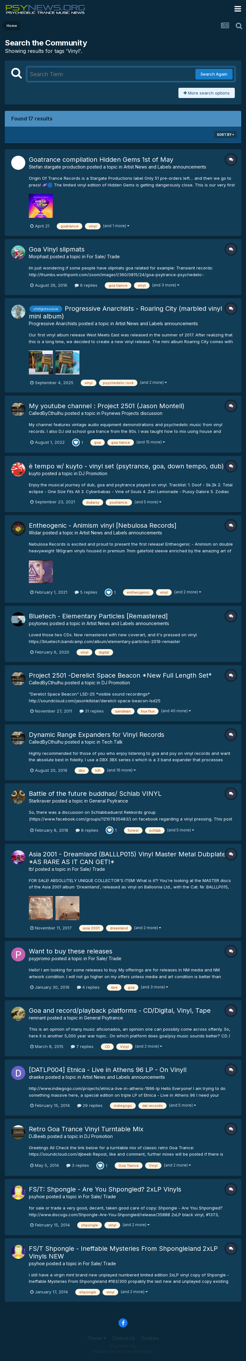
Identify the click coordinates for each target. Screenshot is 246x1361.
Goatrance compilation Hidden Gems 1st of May (101, 159)
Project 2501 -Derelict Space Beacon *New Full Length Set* (120, 675)
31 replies (91, 710)
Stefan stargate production (57, 166)
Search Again (214, 74)
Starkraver (40, 801)
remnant (37, 1017)
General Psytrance (108, 801)
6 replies (86, 285)
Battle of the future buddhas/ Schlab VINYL (95, 793)
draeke (36, 1077)
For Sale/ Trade (103, 256)
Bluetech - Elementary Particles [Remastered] (98, 616)
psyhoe (37, 1196)
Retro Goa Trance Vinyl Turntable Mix (86, 1129)
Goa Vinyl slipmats (57, 249)
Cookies (150, 1338)
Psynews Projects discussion (132, 413)
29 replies (89, 1105)
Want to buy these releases (70, 951)
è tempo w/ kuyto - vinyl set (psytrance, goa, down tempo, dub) (126, 466)
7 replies (82, 1046)
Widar (35, 532)
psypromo (39, 958)
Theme (96, 1338)
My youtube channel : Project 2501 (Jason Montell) (106, 406)
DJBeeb (37, 1136)
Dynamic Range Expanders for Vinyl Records (96, 734)
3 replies (77, 1165)
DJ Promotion (93, 473)
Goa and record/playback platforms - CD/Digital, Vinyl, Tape (120, 1010)
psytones (38, 623)
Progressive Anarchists (53, 323)
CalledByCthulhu (46, 413)
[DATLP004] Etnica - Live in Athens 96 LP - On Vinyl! (108, 1070)
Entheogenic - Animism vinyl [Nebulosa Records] (102, 525)
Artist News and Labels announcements (165, 166)
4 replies (88, 987)
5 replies (86, 592)
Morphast (39, 256)
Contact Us (123, 1338)
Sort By (225, 134)
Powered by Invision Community (123, 1351)
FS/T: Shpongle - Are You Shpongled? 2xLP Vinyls (105, 1189)
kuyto (35, 473)
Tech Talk (112, 742)
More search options (207, 92)
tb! (31, 869)
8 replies (87, 830)
